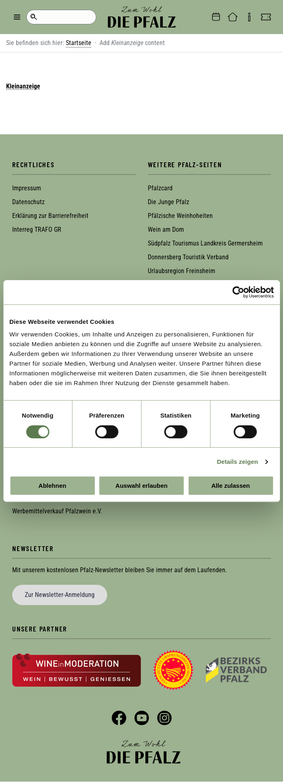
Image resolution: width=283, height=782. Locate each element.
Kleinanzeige (23, 86)
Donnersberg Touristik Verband (188, 257)
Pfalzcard (160, 188)
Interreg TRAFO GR (36, 229)
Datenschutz (28, 202)
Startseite (78, 43)
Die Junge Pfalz (168, 202)
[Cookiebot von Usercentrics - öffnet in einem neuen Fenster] (238, 292)
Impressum (26, 188)
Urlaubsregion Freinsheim (181, 271)
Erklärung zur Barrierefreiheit (50, 216)
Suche (33, 17)
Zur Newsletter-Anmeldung (60, 595)
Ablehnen (52, 485)
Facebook (119, 718)
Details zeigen (237, 461)
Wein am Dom (166, 229)
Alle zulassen (230, 485)
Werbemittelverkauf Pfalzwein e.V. (57, 511)
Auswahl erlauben (141, 485)
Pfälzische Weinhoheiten (180, 216)
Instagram (164, 718)
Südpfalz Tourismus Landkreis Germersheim (205, 243)
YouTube (141, 718)
